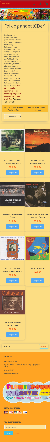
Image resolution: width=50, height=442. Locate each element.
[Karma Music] (25, 14)
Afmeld (17, 433)
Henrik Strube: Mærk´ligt (12, 215)
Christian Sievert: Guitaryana (12, 323)
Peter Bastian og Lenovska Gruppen (12, 161)
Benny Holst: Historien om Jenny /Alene (37, 215)
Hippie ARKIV (9, 370)
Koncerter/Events (10, 361)
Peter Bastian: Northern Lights (37, 161)
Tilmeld (8, 433)
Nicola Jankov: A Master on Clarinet (12, 269)
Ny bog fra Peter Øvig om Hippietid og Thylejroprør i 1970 (22, 365)
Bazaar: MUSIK (37, 268)
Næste (43, 346)
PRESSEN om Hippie (11, 373)
